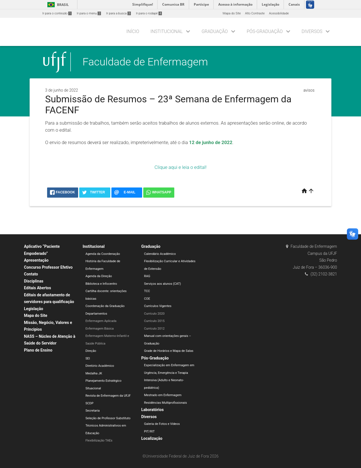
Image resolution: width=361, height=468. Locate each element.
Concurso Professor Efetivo (48, 267)
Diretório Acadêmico (99, 366)
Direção (90, 351)
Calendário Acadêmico (160, 254)
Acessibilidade (279, 13)
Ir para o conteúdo (57, 13)
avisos (308, 90)
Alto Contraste (255, 13)
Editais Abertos (37, 288)
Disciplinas (33, 281)
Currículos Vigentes (157, 306)
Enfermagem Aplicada (100, 321)
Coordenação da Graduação (105, 306)
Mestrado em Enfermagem (163, 395)
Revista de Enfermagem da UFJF (108, 396)
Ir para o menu (89, 13)
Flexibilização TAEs (99, 440)
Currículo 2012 (154, 328)
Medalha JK (93, 373)
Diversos (311, 31)
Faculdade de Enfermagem (145, 62)
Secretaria (92, 410)
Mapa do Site (232, 13)
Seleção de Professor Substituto (108, 418)
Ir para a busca (118, 13)
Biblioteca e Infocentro (101, 284)
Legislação (33, 308)
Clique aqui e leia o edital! (180, 167)
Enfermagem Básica (99, 328)
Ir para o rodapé (149, 13)
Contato (31, 274)
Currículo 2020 (154, 313)
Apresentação (36, 260)
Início (132, 31)
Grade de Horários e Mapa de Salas (168, 351)
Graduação (215, 31)
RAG (147, 276)
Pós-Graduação (265, 31)
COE (147, 299)
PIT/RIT (149, 431)
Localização (151, 438)
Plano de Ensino (38, 350)
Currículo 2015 (154, 321)
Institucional (166, 31)
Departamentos (96, 313)
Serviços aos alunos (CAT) (162, 284)
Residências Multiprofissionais (165, 403)
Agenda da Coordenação (102, 254)
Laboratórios (152, 409)
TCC (147, 291)
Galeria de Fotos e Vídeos (162, 424)
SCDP (89, 403)
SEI (87, 358)
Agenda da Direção (98, 276)
